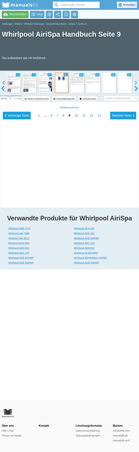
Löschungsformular (89, 425)
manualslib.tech (121, 440)
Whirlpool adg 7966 (19, 363)
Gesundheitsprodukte (56, 24)
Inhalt (69, 307)
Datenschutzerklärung (87, 430)
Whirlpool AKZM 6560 (86, 383)
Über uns (8, 425)
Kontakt (44, 425)
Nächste (123, 316)
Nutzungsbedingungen (88, 435)
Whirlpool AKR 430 (84, 358)
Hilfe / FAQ (8, 430)
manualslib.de (120, 435)
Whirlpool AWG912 (84, 378)
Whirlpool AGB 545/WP (86, 368)
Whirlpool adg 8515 (19, 368)
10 (76, 315)
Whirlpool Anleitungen (34, 24)
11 (84, 315)
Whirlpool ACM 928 (18, 373)
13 (99, 315)
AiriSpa (72, 24)
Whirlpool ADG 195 (18, 383)
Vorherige (17, 316)
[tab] (11, 98)
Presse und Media (12, 435)
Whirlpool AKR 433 (84, 363)
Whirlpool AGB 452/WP (21, 393)
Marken (18, 24)
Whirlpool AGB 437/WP (21, 388)
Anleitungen (7, 24)
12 (91, 315)
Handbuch (82, 24)
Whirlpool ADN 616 (18, 378)
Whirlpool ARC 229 (84, 373)
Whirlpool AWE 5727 (19, 358)
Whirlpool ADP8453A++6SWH (90, 388)
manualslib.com (121, 430)
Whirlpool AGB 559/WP (86, 393)
